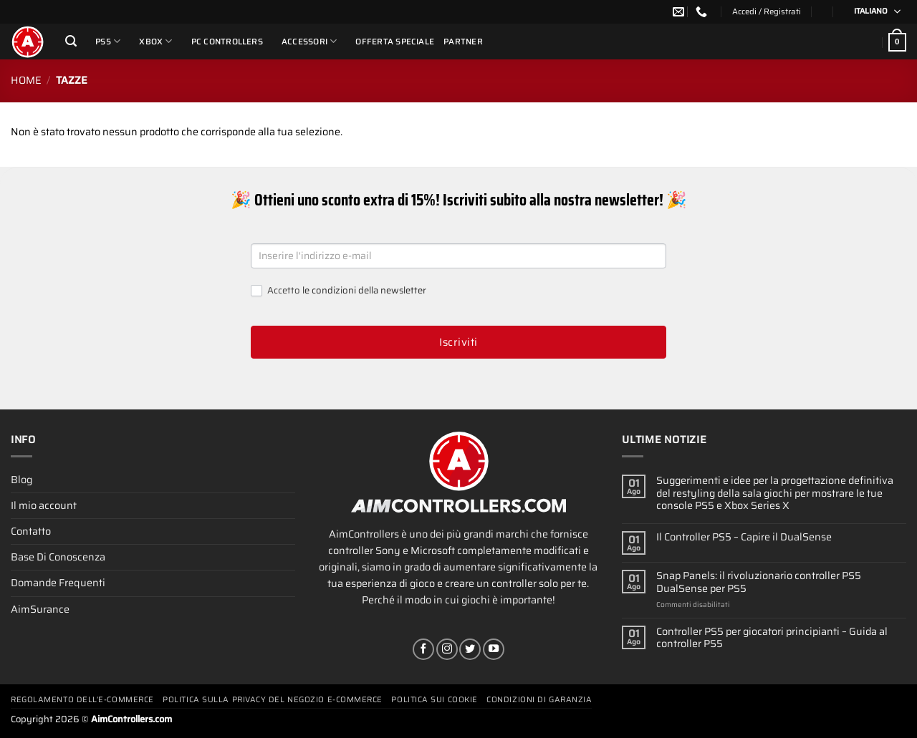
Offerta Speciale (394, 41)
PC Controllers (227, 41)
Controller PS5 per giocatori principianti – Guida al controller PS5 (772, 638)
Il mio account (44, 505)
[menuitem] (872, 12)
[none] (872, 12)
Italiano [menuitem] (871, 11)
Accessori (309, 41)
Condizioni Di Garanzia (539, 700)
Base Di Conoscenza (58, 557)
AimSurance (40, 609)
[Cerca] (71, 41)
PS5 (107, 41)
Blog (21, 479)
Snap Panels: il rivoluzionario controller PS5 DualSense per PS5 (758, 582)
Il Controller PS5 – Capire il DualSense (744, 537)
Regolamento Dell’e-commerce (82, 700)
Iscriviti (458, 342)
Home (26, 80)
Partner (463, 41)
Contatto (31, 531)
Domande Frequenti (58, 583)
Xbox (155, 41)
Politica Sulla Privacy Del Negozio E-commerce (273, 700)
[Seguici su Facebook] (423, 649)
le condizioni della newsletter (364, 290)
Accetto (338, 291)
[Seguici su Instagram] (447, 649)
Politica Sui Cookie (434, 700)
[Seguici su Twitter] (470, 649)
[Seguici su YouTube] (493, 649)
